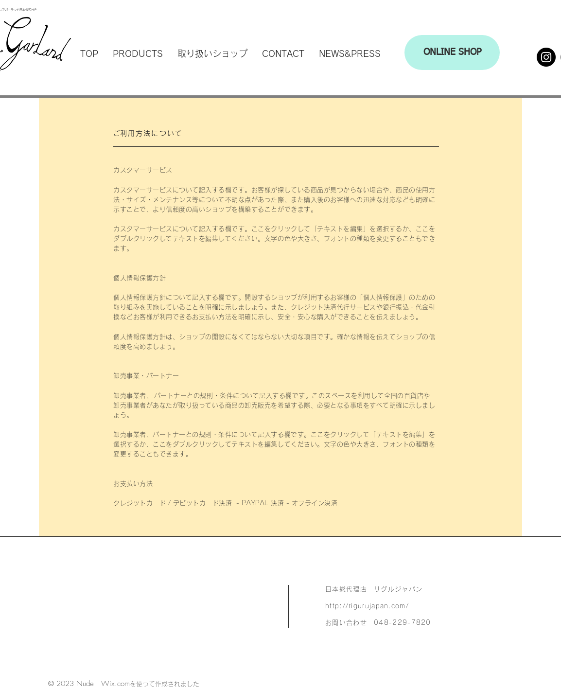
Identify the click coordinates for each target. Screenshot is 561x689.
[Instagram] (546, 57)
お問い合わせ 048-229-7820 (378, 622)
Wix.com (115, 684)
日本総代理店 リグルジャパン (373, 589)
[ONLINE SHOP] (452, 52)
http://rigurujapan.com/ (367, 606)
